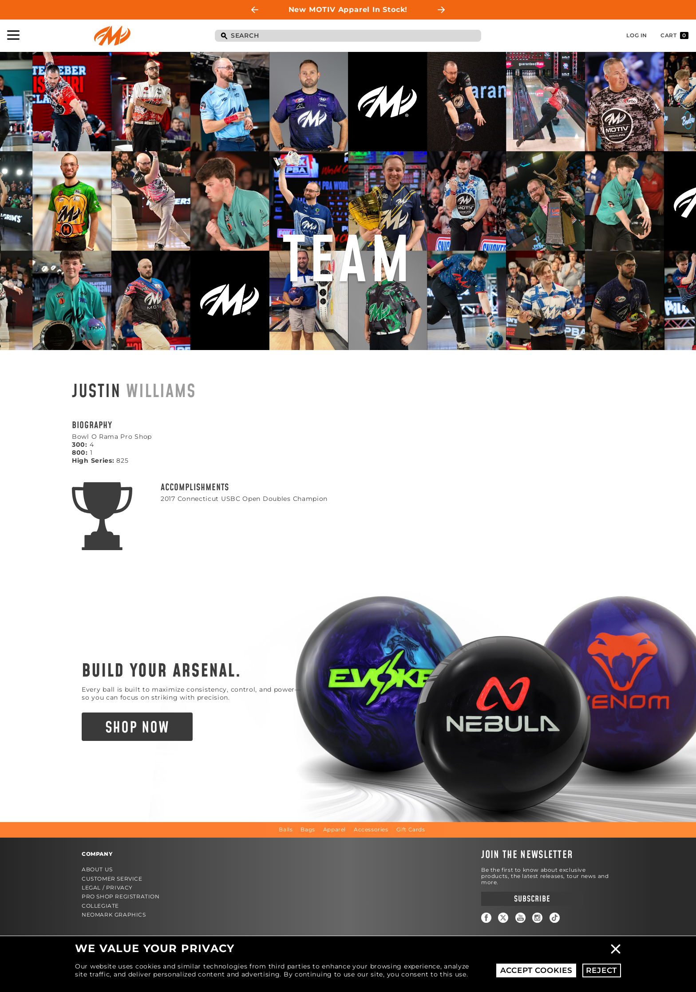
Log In (636, 35)
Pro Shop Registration (121, 896)
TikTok (555, 918)
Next (441, 10)
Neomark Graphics (114, 914)
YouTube (520, 918)
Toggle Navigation (13, 35)
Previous (255, 10)
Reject (601, 970)
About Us (97, 869)
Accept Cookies (536, 970)
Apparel (334, 829)
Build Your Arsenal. (161, 671)
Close (615, 949)
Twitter (503, 918)
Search (224, 36)
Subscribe (532, 899)
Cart (674, 35)
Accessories (371, 829)
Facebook (486, 918)
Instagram (537, 918)
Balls (286, 829)
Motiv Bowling (112, 36)
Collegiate (100, 905)
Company (97, 853)
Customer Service (112, 878)
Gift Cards (410, 829)
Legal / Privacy (107, 887)
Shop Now (137, 728)
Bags (308, 829)
